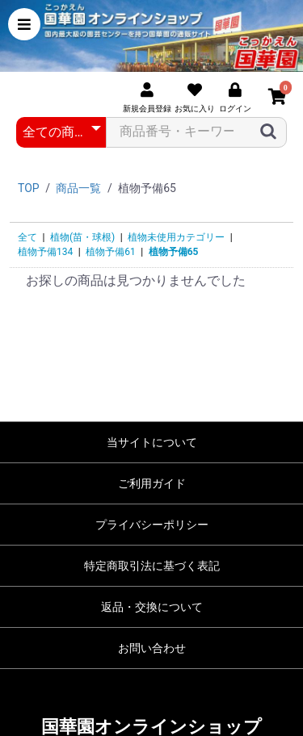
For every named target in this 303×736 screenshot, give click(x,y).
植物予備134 (45, 251)
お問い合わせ (152, 648)
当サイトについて (152, 442)
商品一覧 (78, 188)
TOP (29, 188)
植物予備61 (111, 251)
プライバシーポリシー (151, 524)
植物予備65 (174, 251)
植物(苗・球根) (82, 237)
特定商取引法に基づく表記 (152, 565)
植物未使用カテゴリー (176, 237)
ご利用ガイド (152, 483)
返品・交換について (152, 606)
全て (27, 237)
